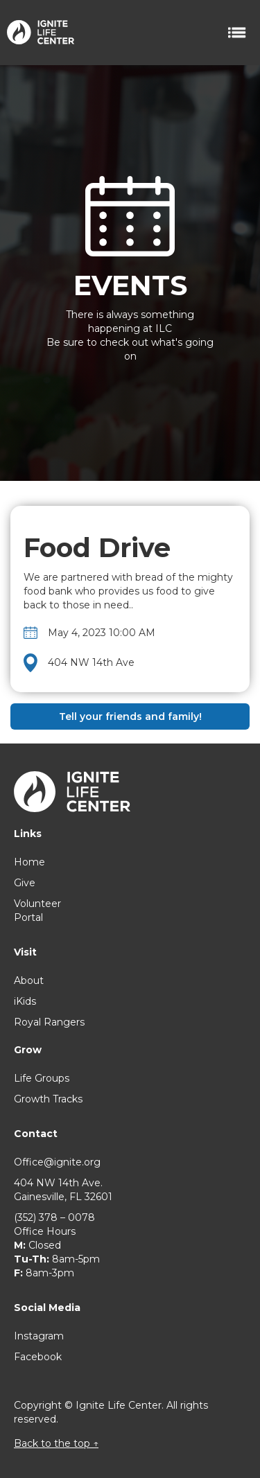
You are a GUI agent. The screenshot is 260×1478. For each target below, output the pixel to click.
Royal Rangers (49, 1022)
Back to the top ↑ (56, 1443)
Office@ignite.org (57, 1162)
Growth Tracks (48, 1099)
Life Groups (41, 1078)
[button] (238, 32)
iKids (25, 1001)
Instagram (39, 1336)
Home (29, 862)
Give (24, 883)
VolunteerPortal (37, 910)
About (29, 980)
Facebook (38, 1357)
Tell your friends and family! (130, 716)
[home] (37, 27)
